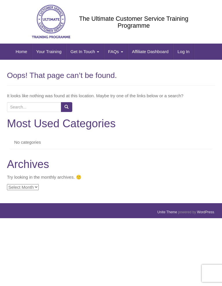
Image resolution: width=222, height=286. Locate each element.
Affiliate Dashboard (150, 51)
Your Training (49, 51)
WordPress (205, 212)
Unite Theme (167, 212)
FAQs (115, 51)
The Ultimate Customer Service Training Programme (133, 22)
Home (21, 51)
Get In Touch (85, 51)
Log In (183, 51)
